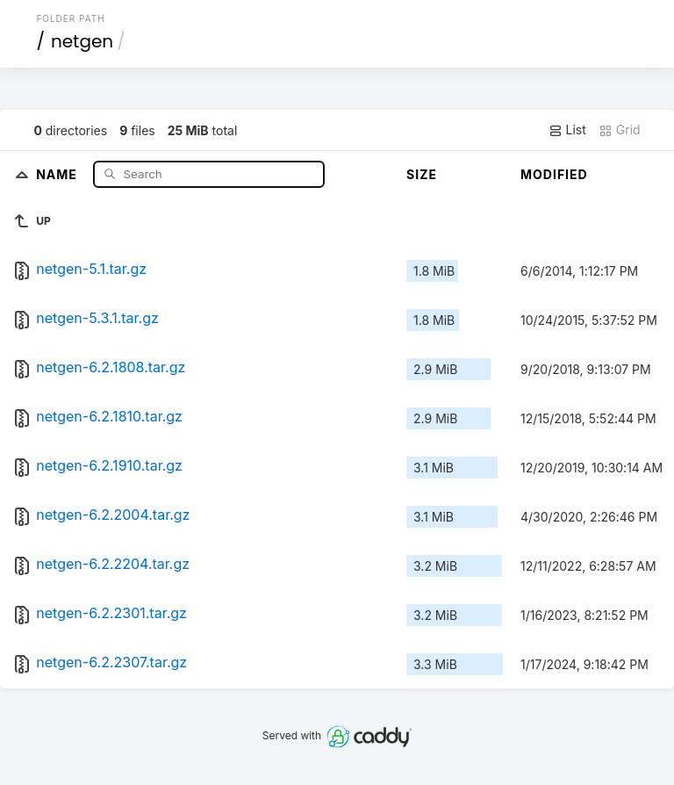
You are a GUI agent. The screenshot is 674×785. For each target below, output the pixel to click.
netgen (82, 41)
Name (58, 173)
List (567, 130)
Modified (554, 174)
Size (421, 174)
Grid (620, 130)
